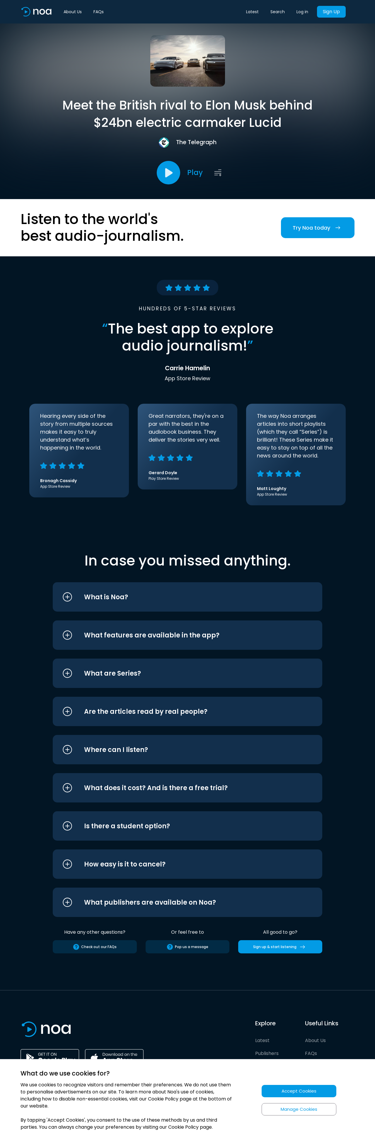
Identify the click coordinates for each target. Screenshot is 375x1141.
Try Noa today (318, 227)
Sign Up (331, 11)
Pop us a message (187, 946)
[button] (176, 597)
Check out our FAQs (95, 946)
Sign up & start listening (280, 947)
